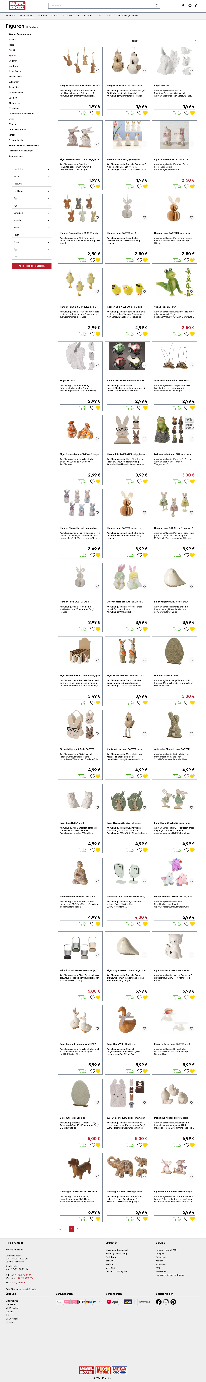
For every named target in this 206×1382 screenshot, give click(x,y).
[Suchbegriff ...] (100, 6)
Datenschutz (162, 1257)
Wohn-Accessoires (18, 33)
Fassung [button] (32, 183)
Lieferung (110, 1268)
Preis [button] (32, 256)
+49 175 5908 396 (24, 1278)
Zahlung (109, 1260)
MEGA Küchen (12, 1308)
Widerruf (110, 1264)
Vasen (11, 45)
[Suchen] (156, 6)
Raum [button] (32, 235)
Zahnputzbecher (16, 140)
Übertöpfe (13, 66)
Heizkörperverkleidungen (21, 150)
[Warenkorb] (196, 6)
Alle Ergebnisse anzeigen (32, 266)
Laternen (13, 98)
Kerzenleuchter (16, 92)
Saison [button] (32, 242)
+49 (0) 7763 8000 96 (20, 1275)
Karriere (9, 1311)
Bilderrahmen (15, 103)
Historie (9, 1322)
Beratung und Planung (116, 1253)
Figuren (12, 55)
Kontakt (159, 1260)
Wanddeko (14, 124)
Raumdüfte (14, 87)
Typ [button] (32, 198)
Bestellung (111, 1257)
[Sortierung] (163, 41)
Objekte (12, 50)
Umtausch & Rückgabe (116, 1271)
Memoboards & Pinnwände (21, 113)
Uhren (11, 119)
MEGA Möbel (12, 1319)
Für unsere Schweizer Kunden (170, 1275)
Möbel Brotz (11, 1304)
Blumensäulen (15, 76)
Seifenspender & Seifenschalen (24, 145)
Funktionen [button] (32, 191)
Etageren (13, 60)
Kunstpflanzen (15, 71)
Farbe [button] (32, 176)
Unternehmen (12, 1301)
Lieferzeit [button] (32, 213)
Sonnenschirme (16, 156)
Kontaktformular (29, 1289)
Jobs (8, 1315)
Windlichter (14, 108)
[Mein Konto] (183, 6)
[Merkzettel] (190, 6)
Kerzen (12, 135)
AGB (158, 1268)
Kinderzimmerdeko (17, 129)
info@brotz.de (19, 1282)
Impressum (161, 1264)
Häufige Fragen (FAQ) (166, 1250)
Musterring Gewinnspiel (117, 1250)
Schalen (12, 39)
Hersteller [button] (32, 169)
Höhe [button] (32, 227)
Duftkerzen (14, 82)
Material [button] (32, 220)
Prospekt (160, 1253)
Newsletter (161, 1271)
